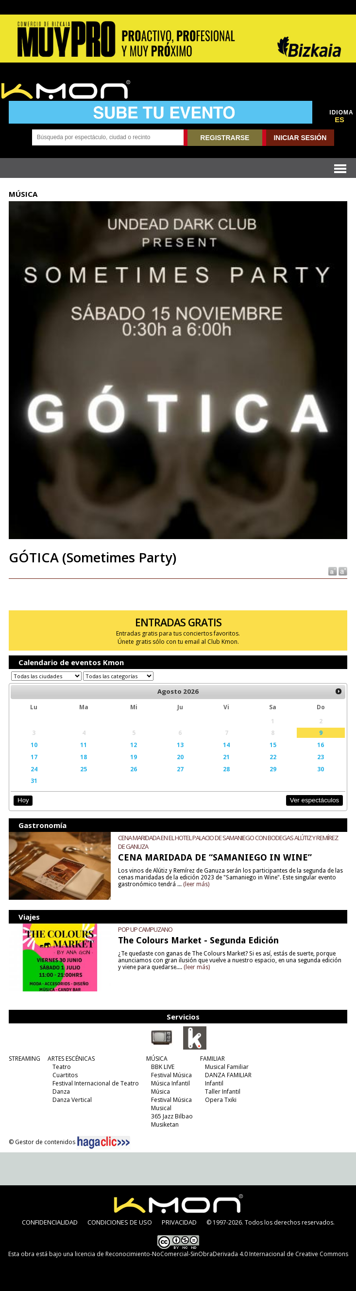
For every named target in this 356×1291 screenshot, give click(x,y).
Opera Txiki (221, 1100)
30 (320, 769)
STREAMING (24, 1058)
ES (339, 120)
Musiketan (165, 1124)
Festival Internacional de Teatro (95, 1083)
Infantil (214, 1083)
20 (180, 757)
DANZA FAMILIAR (228, 1075)
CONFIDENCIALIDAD (50, 1222)
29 (273, 769)
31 (34, 780)
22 (273, 757)
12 (133, 745)
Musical (161, 1108)
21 (226, 757)
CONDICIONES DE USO (119, 1222)
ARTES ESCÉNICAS (71, 1058)
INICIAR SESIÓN (299, 138)
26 (133, 769)
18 (83, 757)
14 (226, 745)
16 (320, 745)
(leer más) (196, 884)
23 (320, 757)
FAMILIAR (212, 1058)
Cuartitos (65, 1075)
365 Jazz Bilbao (172, 1116)
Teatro (61, 1067)
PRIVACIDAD (179, 1222)
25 (83, 769)
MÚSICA (157, 1058)
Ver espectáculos (314, 800)
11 (83, 745)
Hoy (23, 800)
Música (160, 1091)
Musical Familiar (227, 1067)
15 (273, 745)
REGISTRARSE (224, 138)
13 (180, 745)
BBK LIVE (162, 1067)
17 (34, 757)
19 (133, 757)
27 (180, 769)
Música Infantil (170, 1083)
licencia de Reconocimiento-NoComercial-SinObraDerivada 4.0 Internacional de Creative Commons (211, 1254)
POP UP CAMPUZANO (145, 929)
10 (34, 745)
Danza (61, 1091)
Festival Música (171, 1075)
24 (34, 769)
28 (226, 769)
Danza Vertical (72, 1100)
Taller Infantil (222, 1091)
